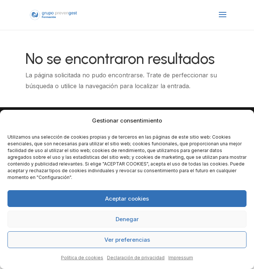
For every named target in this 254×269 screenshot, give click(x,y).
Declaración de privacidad (136, 257)
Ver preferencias (127, 239)
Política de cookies (82, 257)
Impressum (180, 257)
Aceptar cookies (127, 198)
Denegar (127, 219)
